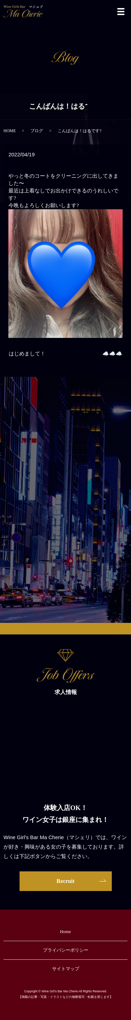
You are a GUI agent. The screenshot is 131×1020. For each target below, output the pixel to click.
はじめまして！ (27, 353)
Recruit (66, 881)
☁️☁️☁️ (112, 353)
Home (65, 931)
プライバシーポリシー (65, 950)
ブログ (36, 130)
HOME (9, 130)
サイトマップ (65, 968)
